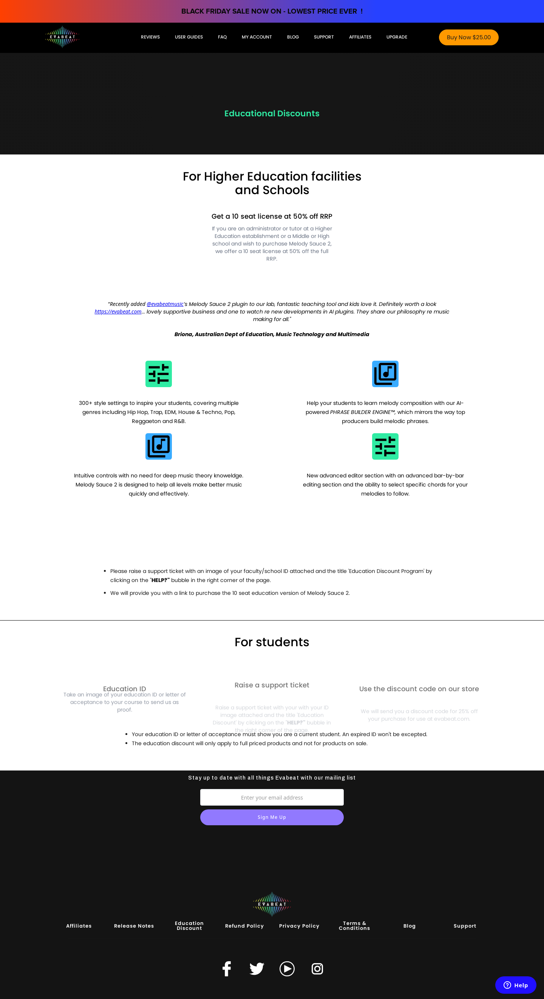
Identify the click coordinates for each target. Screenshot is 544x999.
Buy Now (469, 37)
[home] (89, 36)
